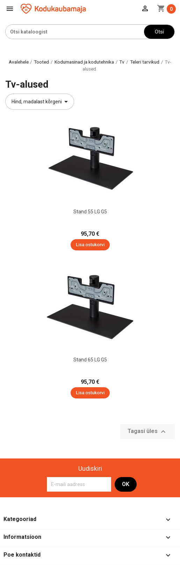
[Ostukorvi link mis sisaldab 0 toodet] (166, 9)
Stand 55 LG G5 (90, 211)
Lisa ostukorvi (90, 244)
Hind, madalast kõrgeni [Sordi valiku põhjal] (41, 101)
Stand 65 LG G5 (90, 359)
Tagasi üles (147, 431)
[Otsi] (75, 32)
